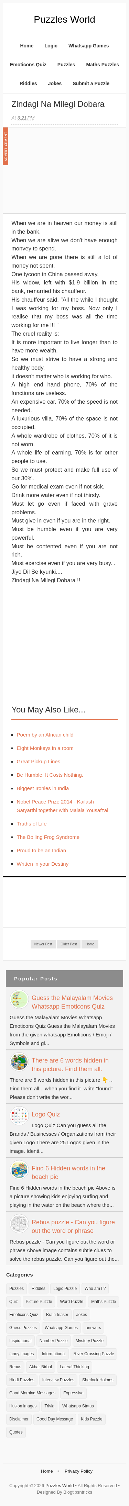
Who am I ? (95, 1288)
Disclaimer (19, 1419)
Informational (53, 1353)
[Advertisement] (63, 174)
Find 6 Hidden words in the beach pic (68, 1172)
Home (26, 45)
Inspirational (20, 1340)
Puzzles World (64, 19)
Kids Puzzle (92, 1419)
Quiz (13, 1301)
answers (93, 1327)
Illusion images (22, 1406)
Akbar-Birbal (40, 1366)
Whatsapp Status (78, 1406)
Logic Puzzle (65, 1288)
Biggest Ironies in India (43, 788)
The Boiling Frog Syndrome (48, 837)
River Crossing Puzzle (94, 1353)
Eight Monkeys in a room (45, 748)
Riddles (28, 83)
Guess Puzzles (23, 1327)
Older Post (69, 944)
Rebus (15, 1366)
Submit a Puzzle (91, 83)
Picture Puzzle (39, 1301)
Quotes (16, 1432)
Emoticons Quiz (28, 64)
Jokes (55, 83)
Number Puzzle (54, 1340)
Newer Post (43, 944)
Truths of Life (32, 824)
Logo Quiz (46, 1114)
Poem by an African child (45, 735)
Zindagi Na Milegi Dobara (58, 104)
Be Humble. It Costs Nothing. (50, 775)
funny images (21, 1353)
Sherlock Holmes (98, 1380)
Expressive (73, 1393)
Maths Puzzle (103, 1301)
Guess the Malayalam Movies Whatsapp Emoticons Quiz (72, 1002)
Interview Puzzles (58, 1380)
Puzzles (66, 64)
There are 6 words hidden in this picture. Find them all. (70, 1064)
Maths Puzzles (102, 64)
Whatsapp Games (88, 45)
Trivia (49, 1406)
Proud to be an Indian (41, 850)
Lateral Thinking (74, 1366)
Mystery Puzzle (90, 1340)
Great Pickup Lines (39, 761)
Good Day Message (54, 1419)
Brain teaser (57, 1314)
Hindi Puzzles (21, 1380)
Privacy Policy (79, 1471)
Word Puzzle (71, 1301)
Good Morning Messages (32, 1393)
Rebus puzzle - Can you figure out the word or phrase (73, 1226)
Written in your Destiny (43, 864)
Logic (51, 45)
